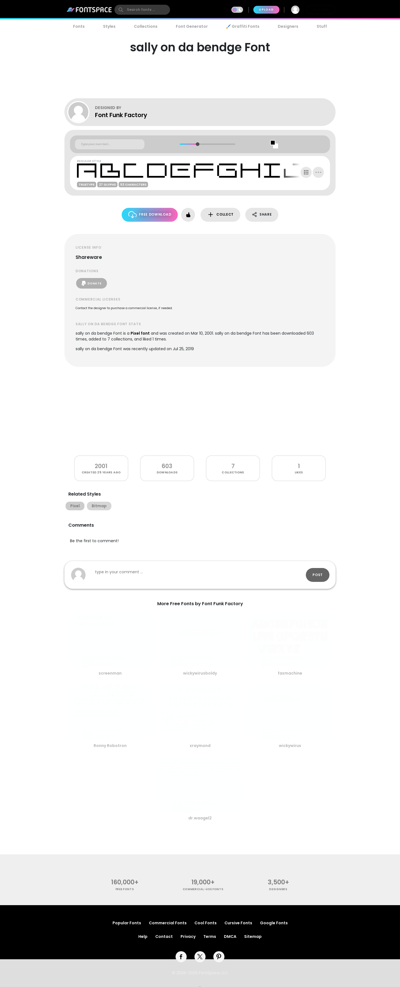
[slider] (197, 144)
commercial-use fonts (203, 889)
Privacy (188, 936)
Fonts (79, 26)
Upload (266, 9)
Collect (220, 214)
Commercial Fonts (168, 923)
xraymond (200, 745)
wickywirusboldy (200, 673)
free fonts (125, 889)
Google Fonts (274, 923)
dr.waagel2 (200, 818)
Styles (109, 26)
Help (143, 936)
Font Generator (192, 26)
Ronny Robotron (110, 745)
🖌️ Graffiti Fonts (242, 26)
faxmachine (290, 673)
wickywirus (290, 745)
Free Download (149, 214)
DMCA (230, 936)
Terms (209, 936)
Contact (164, 936)
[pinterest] (218, 956)
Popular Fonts (126, 923)
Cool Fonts (205, 923)
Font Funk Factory (121, 115)
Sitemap (253, 936)
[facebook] (181, 956)
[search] (142, 10)
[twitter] (200, 956)
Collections (146, 26)
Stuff (322, 26)
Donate (91, 283)
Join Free (320, 9)
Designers (288, 26)
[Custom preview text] (109, 144)
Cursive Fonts (238, 923)
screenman (110, 673)
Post (317, 574)
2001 (101, 466)
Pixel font (140, 333)
